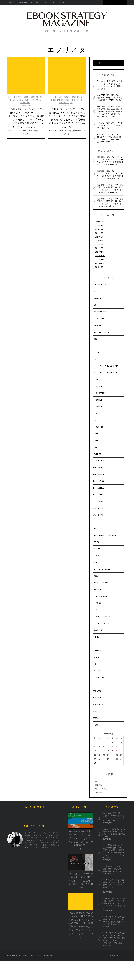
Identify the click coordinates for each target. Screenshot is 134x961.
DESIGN (11, 83)
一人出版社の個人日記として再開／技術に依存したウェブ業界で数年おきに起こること (109, 125)
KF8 (94, 522)
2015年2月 (99, 222)
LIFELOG (96, 542)
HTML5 (95, 434)
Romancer (97, 630)
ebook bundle (99, 386)
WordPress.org (101, 792)
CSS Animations (100, 312)
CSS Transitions (101, 332)
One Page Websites (102, 569)
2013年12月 (100, 256)
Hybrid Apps (98, 461)
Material (97, 549)
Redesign (97, 603)
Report (96, 610)
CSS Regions (98, 318)
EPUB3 (95, 413)
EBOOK (25, 83)
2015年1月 (99, 225)
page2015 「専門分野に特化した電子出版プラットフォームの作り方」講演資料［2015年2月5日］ (109, 97)
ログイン (98, 781)
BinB (95, 291)
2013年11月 (100, 259)
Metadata (97, 555)
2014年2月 (99, 248)
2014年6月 (99, 233)
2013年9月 (99, 267)
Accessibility (99, 285)
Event (95, 420)
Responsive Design (102, 616)
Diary (18, 83)
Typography (98, 677)
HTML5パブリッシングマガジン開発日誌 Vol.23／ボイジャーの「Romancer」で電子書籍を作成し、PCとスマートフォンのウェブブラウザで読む (113, 938)
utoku (109, 206)
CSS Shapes (98, 325)
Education (98, 400)
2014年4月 (99, 241)
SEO (94, 643)
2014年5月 (99, 237)
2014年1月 (99, 252)
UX (71, 89)
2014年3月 (99, 244)
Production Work (32, 86)
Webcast (97, 711)
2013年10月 (100, 263)
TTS (94, 664)
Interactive (98, 488)
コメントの (101, 789)
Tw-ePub (97, 671)
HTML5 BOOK (98, 454)
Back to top (114, 955)
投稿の (99, 785)
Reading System (100, 596)
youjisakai (112, 164)
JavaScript (98, 501)
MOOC (95, 562)
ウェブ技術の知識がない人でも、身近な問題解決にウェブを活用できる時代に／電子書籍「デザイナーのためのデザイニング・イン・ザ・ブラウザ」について (109, 112)
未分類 (95, 725)
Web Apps (97, 691)
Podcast (97, 576)
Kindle (96, 528)
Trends (96, 657)
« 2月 (95, 763)
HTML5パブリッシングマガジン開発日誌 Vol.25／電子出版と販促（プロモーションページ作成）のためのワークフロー (113, 885)
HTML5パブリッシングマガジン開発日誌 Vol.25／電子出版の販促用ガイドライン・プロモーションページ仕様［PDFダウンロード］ (114, 903)
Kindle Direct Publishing (105, 535)
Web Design (98, 704)
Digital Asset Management (105, 366)
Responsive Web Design (104, 623)
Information (16, 86)
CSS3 (95, 339)
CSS (94, 305)
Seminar (96, 637)
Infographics (99, 467)
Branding (97, 298)
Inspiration (98, 481)
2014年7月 (99, 229)
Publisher (25, 89)
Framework (98, 427)
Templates (98, 650)
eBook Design (36, 83)
